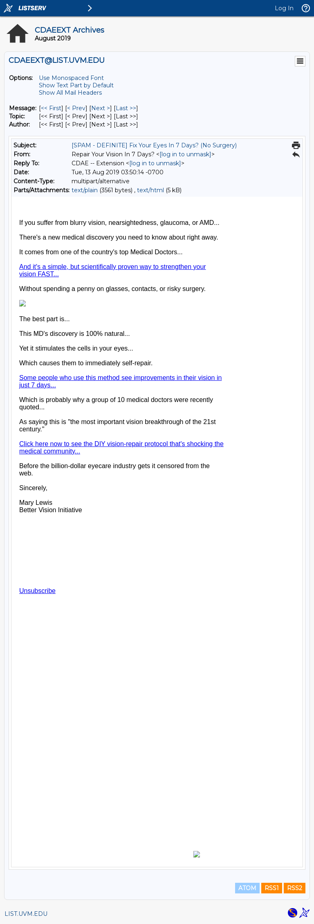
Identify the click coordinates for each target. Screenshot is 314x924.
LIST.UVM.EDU (25, 913)
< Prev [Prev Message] (76, 108)
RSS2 (294, 888)
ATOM (247, 888)
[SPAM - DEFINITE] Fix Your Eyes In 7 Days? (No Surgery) (154, 145)
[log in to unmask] (185, 154)
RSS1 (272, 888)
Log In (284, 8)
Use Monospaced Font (71, 78)
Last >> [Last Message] (126, 108)
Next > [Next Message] (100, 108)
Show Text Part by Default (76, 85)
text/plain (85, 190)
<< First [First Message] (51, 108)
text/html (150, 190)
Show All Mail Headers (70, 92)
